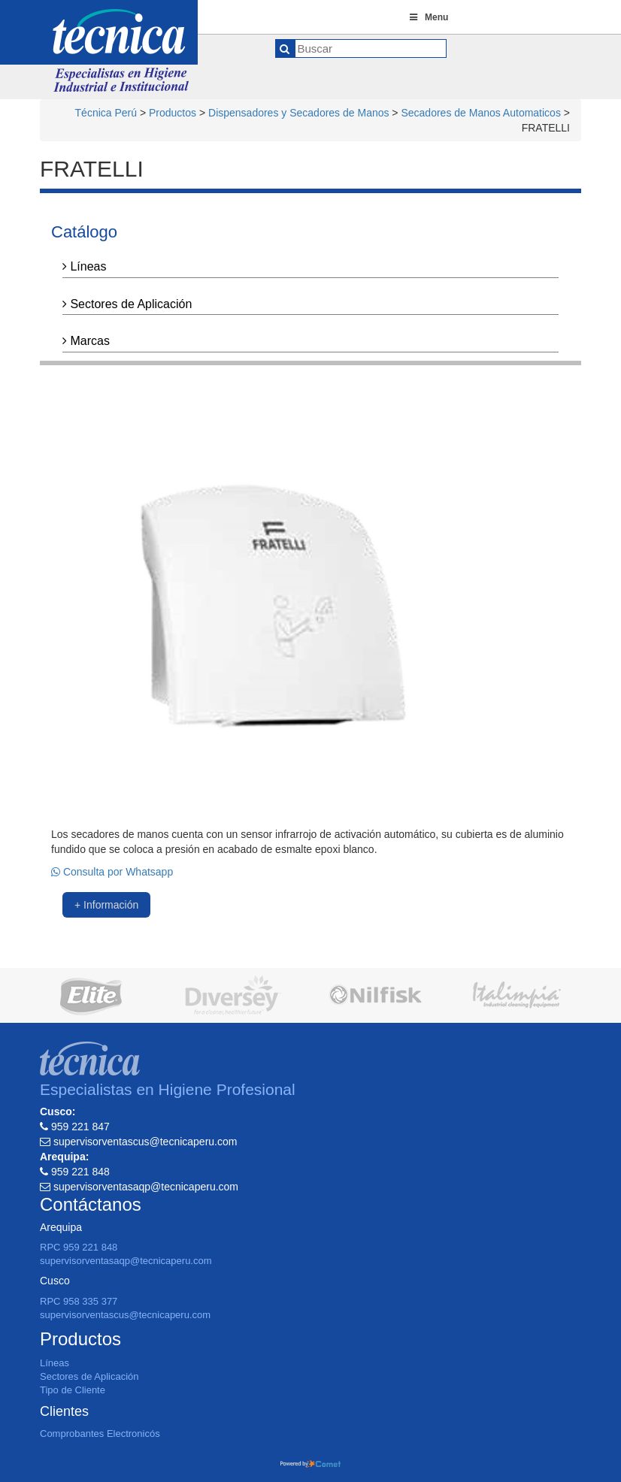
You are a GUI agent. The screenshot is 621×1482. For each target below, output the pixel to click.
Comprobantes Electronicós (100, 1433)
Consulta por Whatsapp (112, 872)
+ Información (106, 905)
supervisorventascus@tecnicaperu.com (125, 1314)
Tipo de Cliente (72, 1390)
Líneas (84, 266)
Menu (427, 17)
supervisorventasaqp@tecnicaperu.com (126, 1260)
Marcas (86, 340)
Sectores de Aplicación (127, 304)
